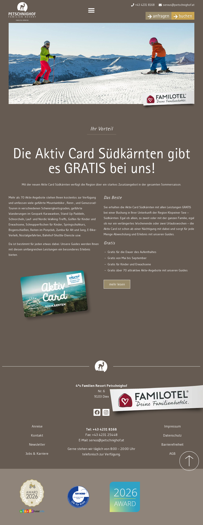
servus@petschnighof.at (106, 440)
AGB (172, 453)
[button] (91, 10)
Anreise (37, 426)
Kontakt (37, 435)
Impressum (172, 426)
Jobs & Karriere (37, 453)
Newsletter (37, 444)
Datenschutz (172, 435)
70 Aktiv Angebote (33, 197)
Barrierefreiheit (172, 444)
